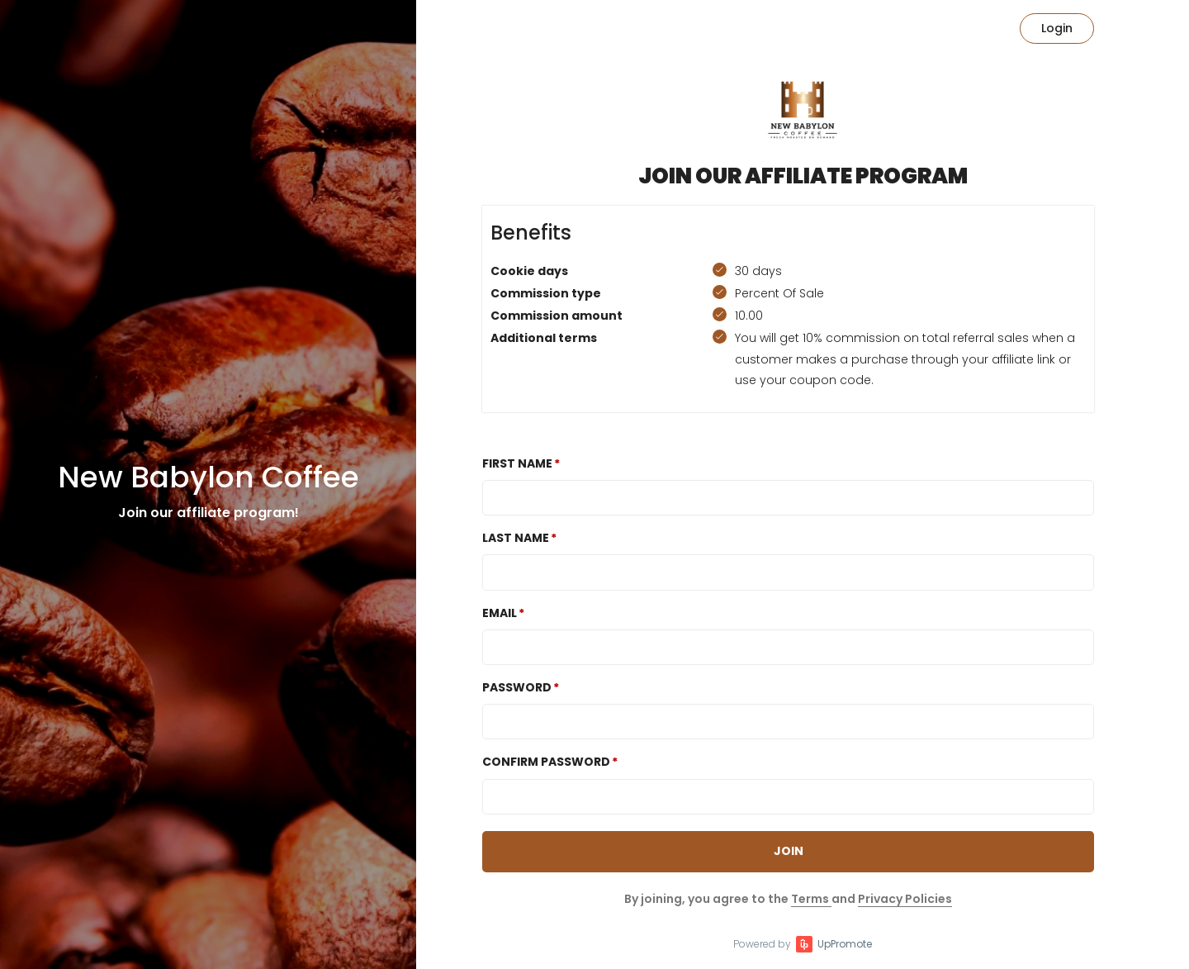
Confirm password (546, 761)
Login (1057, 28)
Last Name (515, 538)
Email (499, 613)
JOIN (788, 851)
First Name (517, 463)
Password (517, 687)
